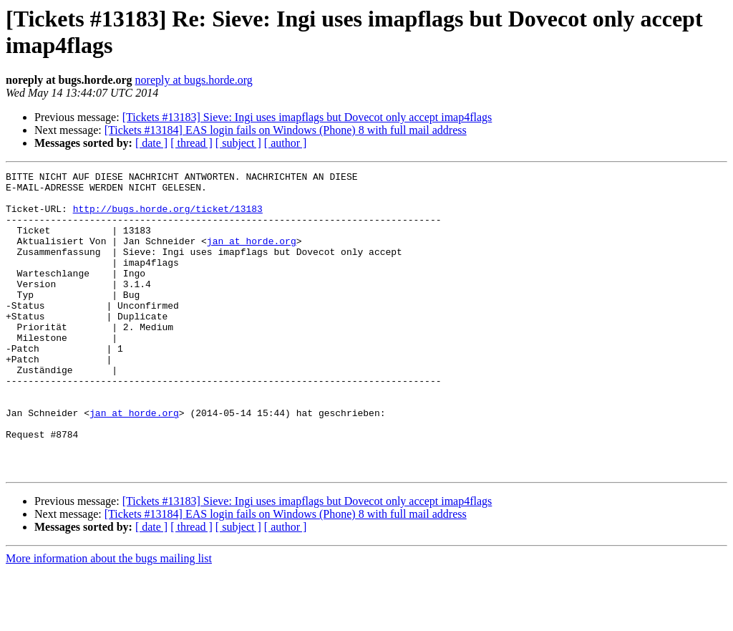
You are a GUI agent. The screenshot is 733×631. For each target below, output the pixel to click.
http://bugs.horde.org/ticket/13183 (168, 217)
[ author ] (285, 143)
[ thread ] (191, 143)
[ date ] (151, 143)
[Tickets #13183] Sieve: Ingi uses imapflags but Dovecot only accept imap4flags (307, 117)
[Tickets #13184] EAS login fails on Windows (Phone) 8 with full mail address (286, 130)
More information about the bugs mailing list (109, 618)
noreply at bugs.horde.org (194, 80)
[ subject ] (238, 143)
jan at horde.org (251, 255)
